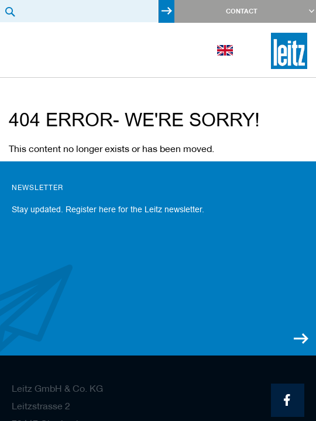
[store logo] (289, 51)
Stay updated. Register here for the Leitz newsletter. (108, 209)
